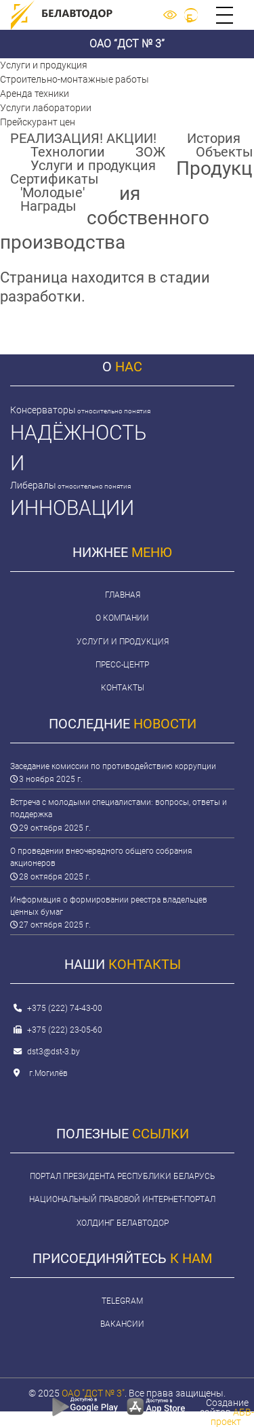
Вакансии (122, 1324)
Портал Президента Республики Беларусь (122, 1176)
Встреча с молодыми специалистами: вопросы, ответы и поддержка (118, 808)
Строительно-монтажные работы (74, 79)
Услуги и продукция (43, 65)
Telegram (122, 1301)
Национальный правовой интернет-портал (122, 1199)
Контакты (122, 687)
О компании (122, 618)
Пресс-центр (122, 664)
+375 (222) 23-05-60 (64, 1030)
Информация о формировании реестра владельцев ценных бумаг (108, 906)
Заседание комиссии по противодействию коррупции (113, 766)
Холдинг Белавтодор (123, 1223)
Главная (122, 595)
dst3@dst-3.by (53, 1051)
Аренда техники (34, 93)
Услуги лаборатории (45, 107)
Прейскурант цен (37, 122)
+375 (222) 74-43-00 (64, 1008)
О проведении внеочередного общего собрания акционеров (101, 857)
